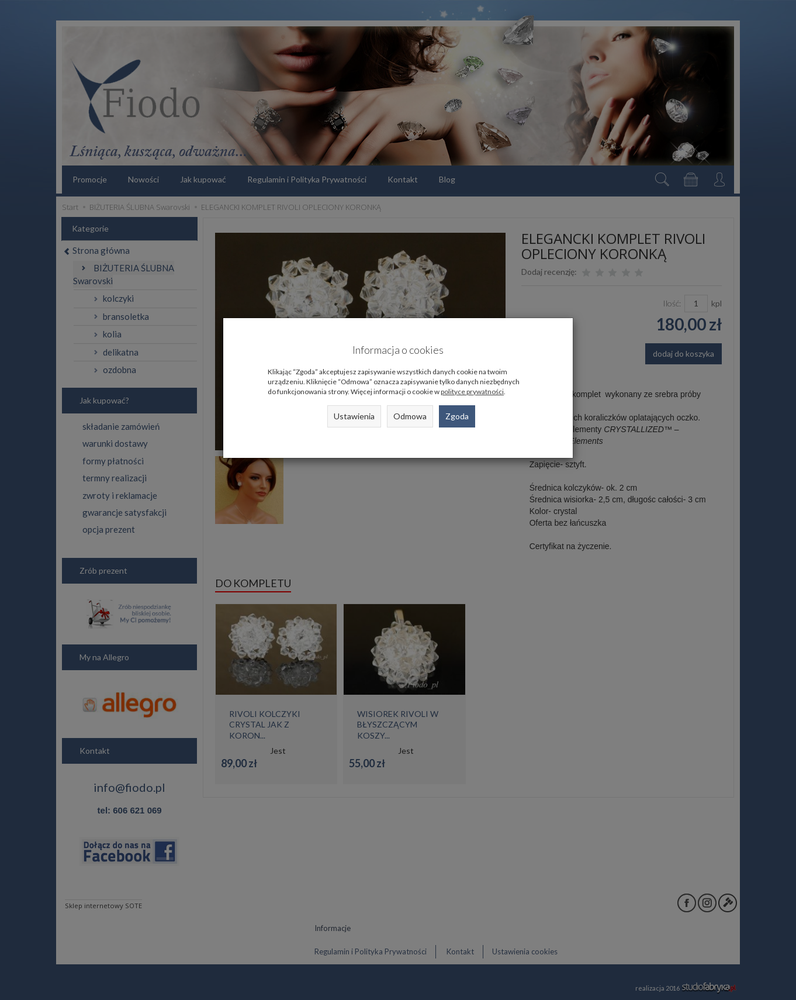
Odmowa (410, 416)
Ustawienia (354, 416)
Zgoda (457, 416)
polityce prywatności (472, 391)
